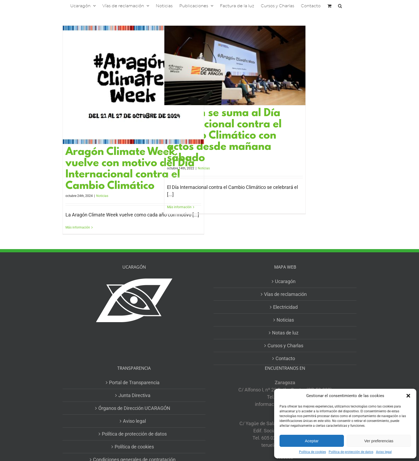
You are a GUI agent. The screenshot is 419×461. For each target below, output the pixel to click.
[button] (408, 395)
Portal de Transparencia (134, 382)
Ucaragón (285, 281)
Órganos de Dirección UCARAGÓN (134, 408)
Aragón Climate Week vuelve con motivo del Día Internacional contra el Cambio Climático (130, 169)
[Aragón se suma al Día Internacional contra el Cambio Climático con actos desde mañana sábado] (234, 65)
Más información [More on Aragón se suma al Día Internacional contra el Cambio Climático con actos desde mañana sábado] (179, 207)
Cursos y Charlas (285, 345)
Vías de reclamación (285, 294)
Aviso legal (384, 452)
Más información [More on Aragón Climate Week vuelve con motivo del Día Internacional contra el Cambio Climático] (77, 227)
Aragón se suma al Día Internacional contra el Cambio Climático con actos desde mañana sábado (224, 136)
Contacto (285, 358)
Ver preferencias (378, 441)
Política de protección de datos (351, 452)
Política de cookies (312, 452)
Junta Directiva (134, 395)
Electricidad (285, 307)
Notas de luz (285, 333)
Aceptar (312, 441)
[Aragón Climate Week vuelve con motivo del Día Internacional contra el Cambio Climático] (133, 85)
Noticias (102, 196)
